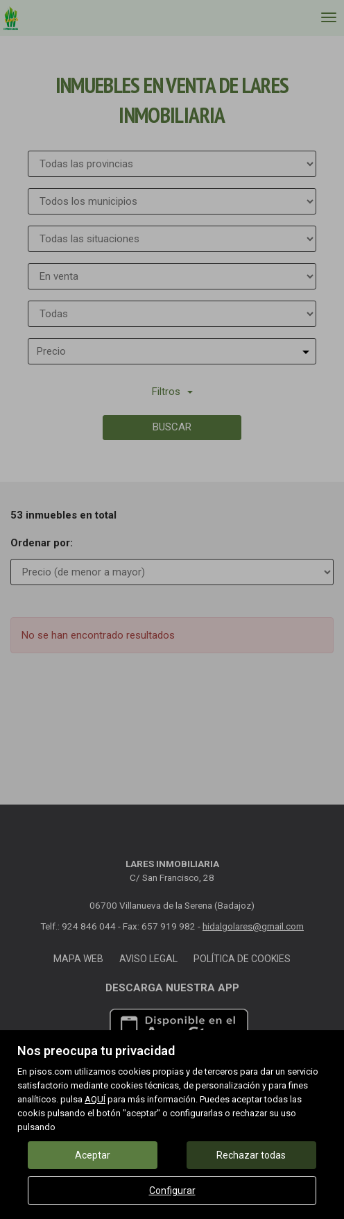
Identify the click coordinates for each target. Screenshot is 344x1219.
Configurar (172, 1190)
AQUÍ (95, 1099)
